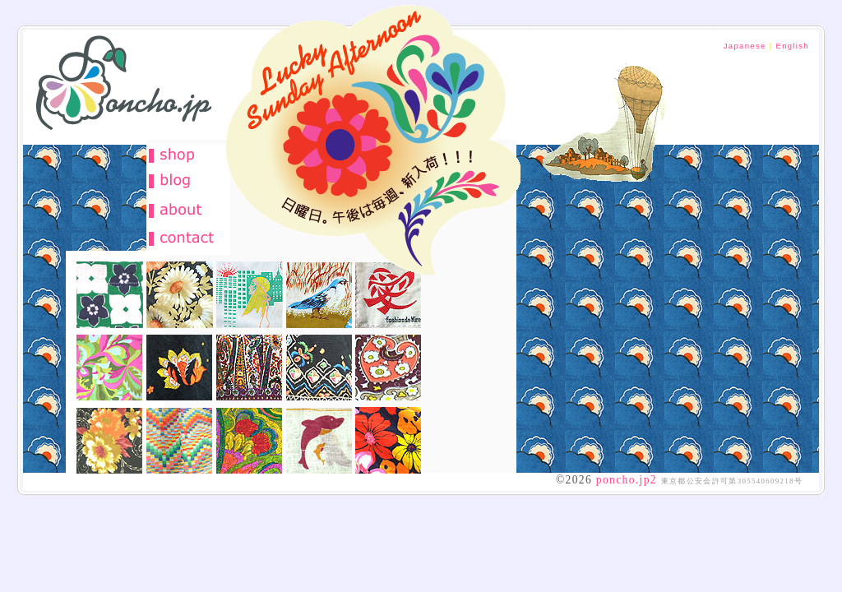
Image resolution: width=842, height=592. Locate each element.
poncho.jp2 (626, 480)
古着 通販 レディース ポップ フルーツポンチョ (117, 89)
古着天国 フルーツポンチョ (371, 138)
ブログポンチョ (189, 181)
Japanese (745, 45)
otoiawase (189, 238)
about (189, 209)
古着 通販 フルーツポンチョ (189, 156)
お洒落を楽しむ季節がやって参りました (604, 112)
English (792, 45)
